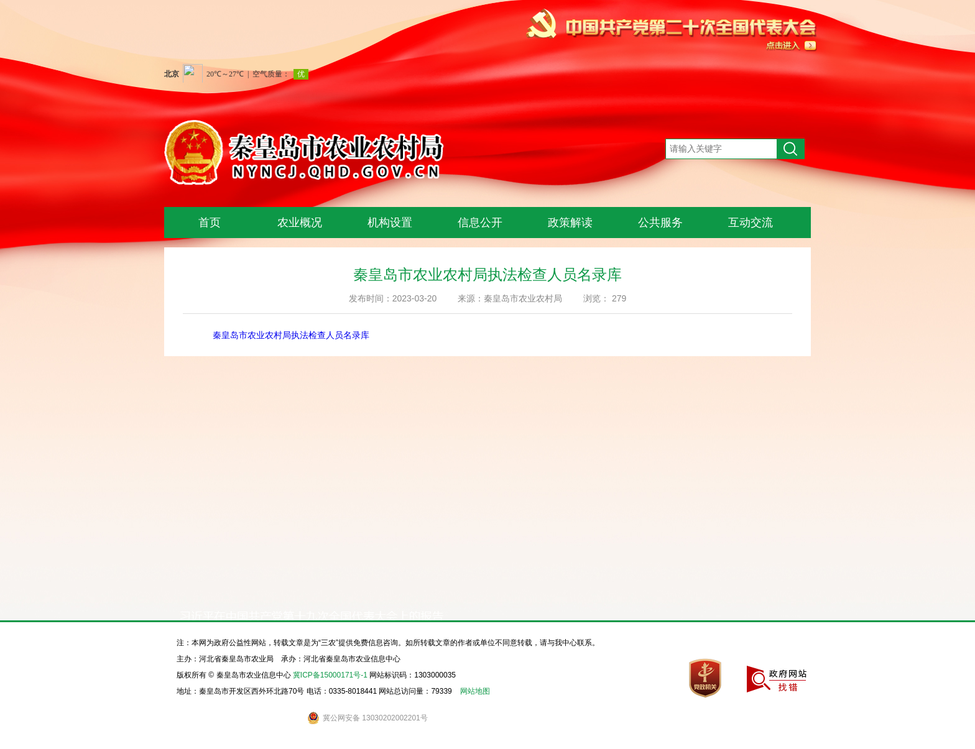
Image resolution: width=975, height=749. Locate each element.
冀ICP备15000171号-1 (330, 675)
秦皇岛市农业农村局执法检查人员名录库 (291, 335)
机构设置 (389, 222)
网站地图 (475, 691)
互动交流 (750, 222)
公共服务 (660, 222)
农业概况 (299, 222)
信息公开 (480, 222)
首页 (209, 222)
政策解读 (570, 222)
